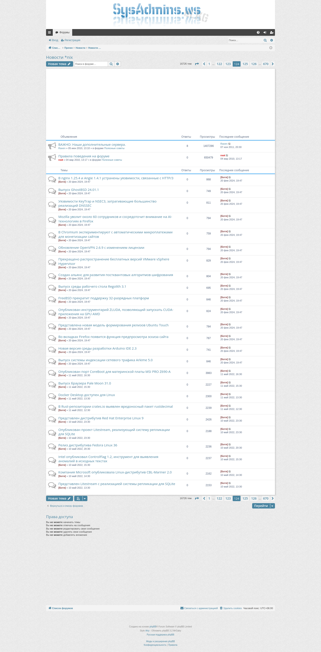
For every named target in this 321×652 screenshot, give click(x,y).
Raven (61, 148)
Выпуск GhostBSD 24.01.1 (78, 189)
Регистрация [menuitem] (272, 33)
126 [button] (254, 64)
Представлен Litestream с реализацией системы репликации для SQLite (116, 483)
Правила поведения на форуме (84, 156)
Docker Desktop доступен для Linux (86, 394)
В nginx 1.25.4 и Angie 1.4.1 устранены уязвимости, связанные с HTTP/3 (115, 178)
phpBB (153, 626)
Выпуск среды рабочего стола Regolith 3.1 (92, 286)
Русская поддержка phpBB (160, 634)
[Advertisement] (160, 100)
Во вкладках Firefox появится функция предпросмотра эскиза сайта (113, 336)
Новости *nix (59, 57)
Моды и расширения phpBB (160, 641)
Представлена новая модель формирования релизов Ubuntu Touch (113, 325)
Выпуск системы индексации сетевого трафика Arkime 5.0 (105, 360)
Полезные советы (114, 148)
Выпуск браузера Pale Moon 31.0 (84, 383)
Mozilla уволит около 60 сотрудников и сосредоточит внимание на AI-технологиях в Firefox (115, 218)
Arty (148, 630)
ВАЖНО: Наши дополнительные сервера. (92, 144)
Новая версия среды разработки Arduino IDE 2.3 (97, 348)
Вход (55, 40)
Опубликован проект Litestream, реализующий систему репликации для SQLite (114, 431)
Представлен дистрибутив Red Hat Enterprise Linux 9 (101, 418)
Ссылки (50, 33)
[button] (196, 64)
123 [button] (228, 64)
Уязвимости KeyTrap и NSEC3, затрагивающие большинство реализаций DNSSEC (107, 203)
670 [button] (265, 64)
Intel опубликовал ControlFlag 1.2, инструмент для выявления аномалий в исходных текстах (108, 458)
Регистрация (72, 40)
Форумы (64, 32)
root (60, 159)
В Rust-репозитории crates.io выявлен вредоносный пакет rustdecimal (115, 406)
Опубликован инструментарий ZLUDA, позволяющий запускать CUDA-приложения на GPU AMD (115, 311)
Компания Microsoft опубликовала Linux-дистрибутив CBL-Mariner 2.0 (115, 472)
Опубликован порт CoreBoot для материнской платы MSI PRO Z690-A (114, 371)
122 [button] (219, 64)
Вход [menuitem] (266, 33)
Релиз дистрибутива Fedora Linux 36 (87, 445)
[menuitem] (258, 32)
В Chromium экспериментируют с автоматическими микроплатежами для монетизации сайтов (115, 234)
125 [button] (245, 64)
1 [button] (209, 64)
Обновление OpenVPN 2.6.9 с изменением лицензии (101, 247)
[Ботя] (62, 181)
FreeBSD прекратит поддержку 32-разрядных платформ (103, 298)
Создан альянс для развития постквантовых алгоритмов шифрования (115, 274)
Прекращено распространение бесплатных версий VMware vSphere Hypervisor (113, 261)
